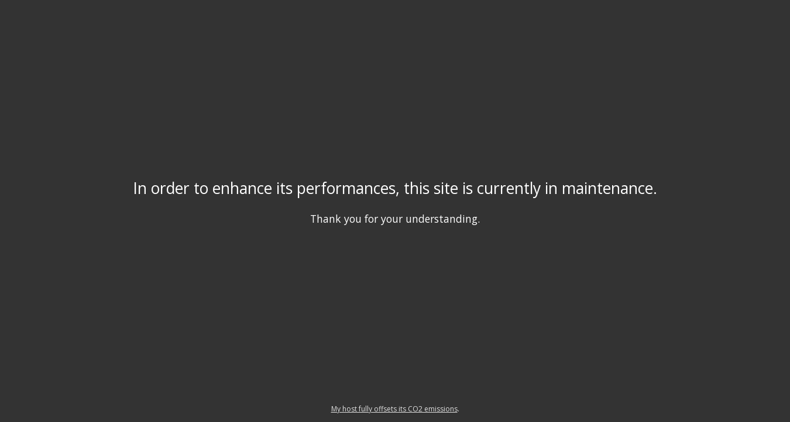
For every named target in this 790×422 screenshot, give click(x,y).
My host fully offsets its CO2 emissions (394, 409)
